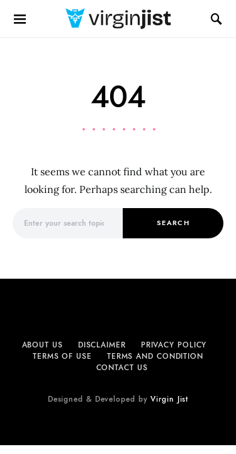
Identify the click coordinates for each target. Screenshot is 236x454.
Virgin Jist (169, 399)
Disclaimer (102, 345)
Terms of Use (62, 356)
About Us (42, 345)
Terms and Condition (155, 356)
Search (173, 223)
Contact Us (122, 368)
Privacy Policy (174, 345)
